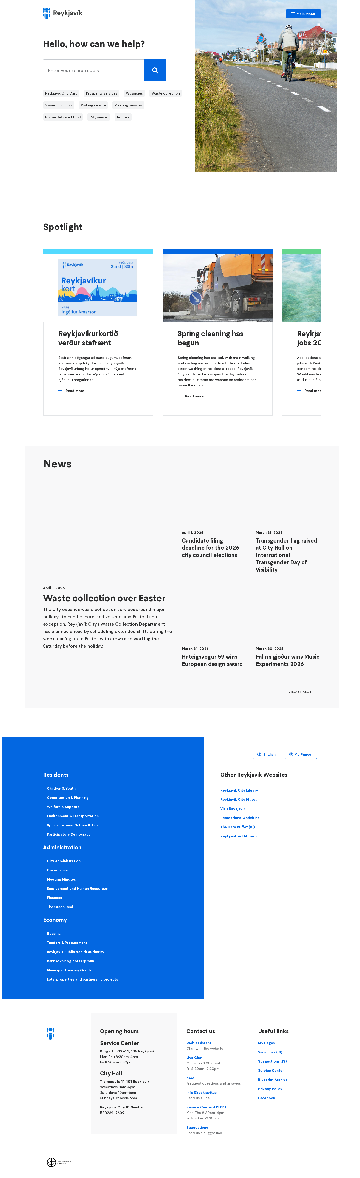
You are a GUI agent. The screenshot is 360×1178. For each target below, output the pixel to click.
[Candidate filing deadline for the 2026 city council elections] (214, 531)
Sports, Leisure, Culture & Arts (72, 825)
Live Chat (217, 1063)
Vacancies (134, 93)
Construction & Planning (68, 797)
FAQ (217, 1080)
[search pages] (103, 70)
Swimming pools (58, 105)
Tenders (123, 117)
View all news (299, 692)
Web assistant (217, 1046)
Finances (54, 897)
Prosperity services (101, 93)
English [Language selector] (269, 754)
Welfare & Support (63, 806)
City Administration (64, 861)
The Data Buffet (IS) (237, 827)
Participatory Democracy (68, 834)
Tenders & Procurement (67, 942)
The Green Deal (60, 906)
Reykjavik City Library (239, 790)
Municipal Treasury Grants (69, 970)
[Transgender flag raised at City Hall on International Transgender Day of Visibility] (288, 531)
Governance (57, 870)
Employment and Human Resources (77, 888)
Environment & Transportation (73, 816)
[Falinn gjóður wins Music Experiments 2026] (288, 636)
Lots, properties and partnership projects (82, 979)
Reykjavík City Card (61, 93)
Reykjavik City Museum (240, 799)
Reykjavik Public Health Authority (75, 951)
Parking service (93, 105)
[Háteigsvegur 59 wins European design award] (214, 636)
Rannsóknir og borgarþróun (70, 961)
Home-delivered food (63, 117)
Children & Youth (61, 788)
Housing (54, 933)
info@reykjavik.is (217, 1095)
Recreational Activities (239, 817)
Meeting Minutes (61, 879)
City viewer (98, 117)
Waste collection (165, 93)
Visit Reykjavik (232, 808)
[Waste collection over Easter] (108, 578)
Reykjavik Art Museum (239, 836)
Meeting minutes (128, 105)
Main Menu (305, 13)
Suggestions (217, 1130)
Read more (75, 390)
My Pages (302, 754)
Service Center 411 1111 (217, 1113)
